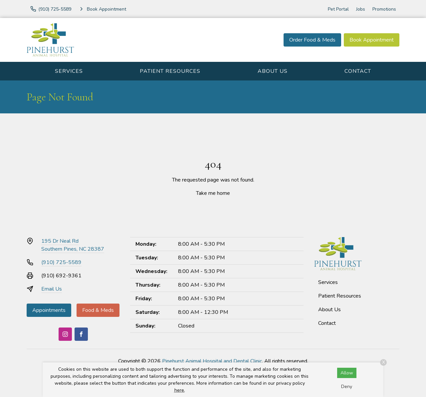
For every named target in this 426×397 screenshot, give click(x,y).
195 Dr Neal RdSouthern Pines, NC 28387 (72, 245)
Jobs (360, 9)
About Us (273, 71)
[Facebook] (81, 334)
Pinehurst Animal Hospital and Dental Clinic (212, 361)
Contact (357, 71)
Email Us (51, 289)
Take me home (213, 193)
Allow (346, 373)
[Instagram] (65, 334)
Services (69, 71)
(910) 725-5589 (61, 262)
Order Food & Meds (312, 40)
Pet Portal (338, 9)
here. (179, 390)
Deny (346, 386)
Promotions (384, 9)
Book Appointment (371, 40)
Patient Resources (170, 71)
